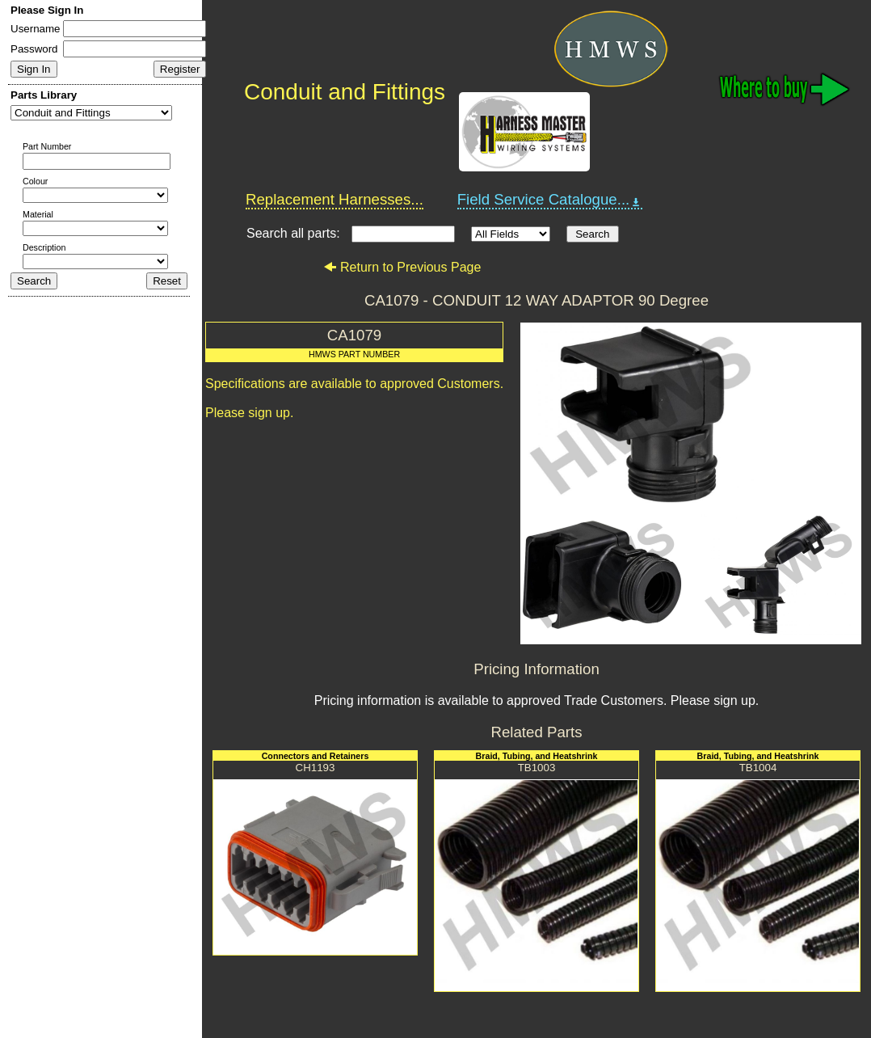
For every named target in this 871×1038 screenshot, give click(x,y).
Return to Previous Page (402, 267)
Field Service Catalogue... (550, 200)
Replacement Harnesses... (334, 199)
